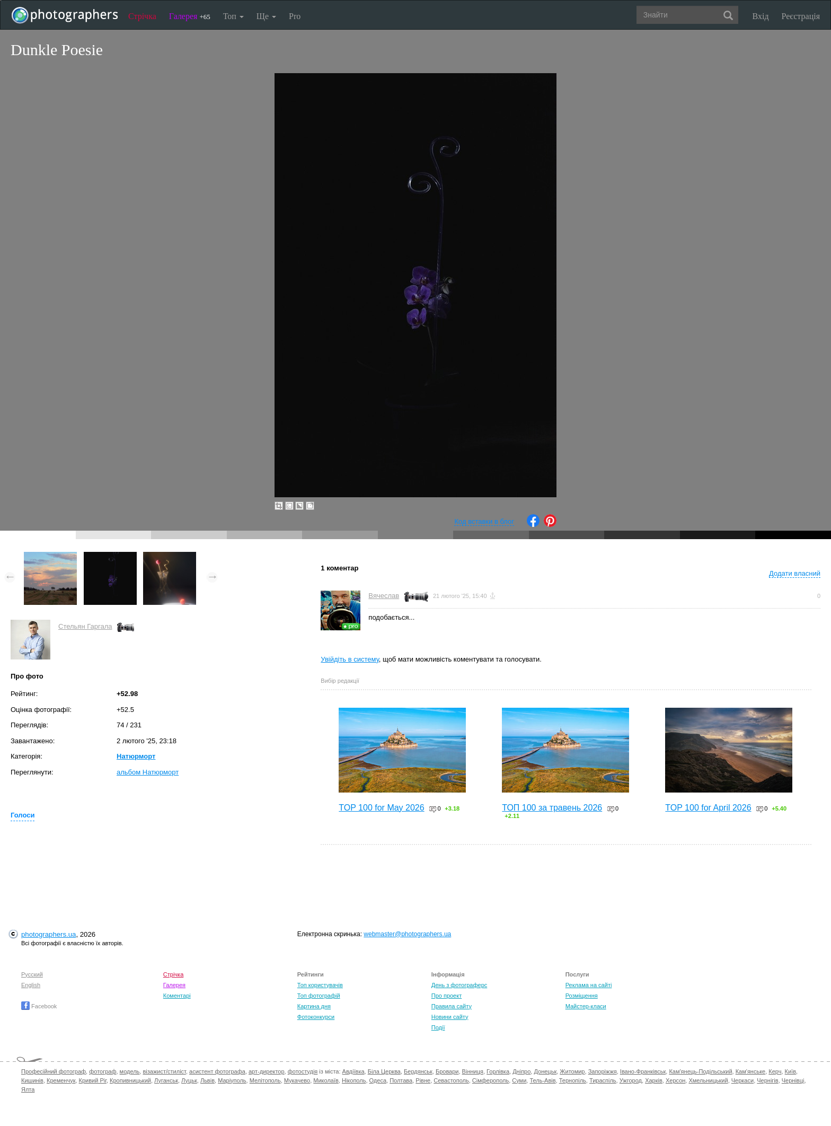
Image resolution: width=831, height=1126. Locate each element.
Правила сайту (451, 1006)
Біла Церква (384, 1071)
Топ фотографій (318, 995)
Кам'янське (751, 1071)
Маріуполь (232, 1080)
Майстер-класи (585, 1006)
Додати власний (794, 573)
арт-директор (267, 1071)
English (30, 985)
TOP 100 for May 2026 (381, 807)
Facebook (39, 1006)
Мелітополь (265, 1080)
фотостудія (303, 1071)
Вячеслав (383, 596)
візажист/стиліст (164, 1071)
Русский (32, 974)
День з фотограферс (459, 985)
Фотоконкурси (315, 1017)
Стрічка (142, 16)
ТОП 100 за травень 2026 (552, 807)
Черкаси (742, 1080)
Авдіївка (353, 1071)
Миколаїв (326, 1080)
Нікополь (354, 1080)
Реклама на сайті (588, 985)
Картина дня (314, 1006)
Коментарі (177, 995)
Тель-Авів (542, 1080)
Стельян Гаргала (85, 626)
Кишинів (32, 1080)
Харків (653, 1080)
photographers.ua (48, 934)
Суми (519, 1080)
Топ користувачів (320, 985)
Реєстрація (801, 16)
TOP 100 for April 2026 (708, 807)
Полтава (401, 1080)
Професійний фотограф (53, 1071)
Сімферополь (490, 1080)
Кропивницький (130, 1080)
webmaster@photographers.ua (407, 934)
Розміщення (581, 995)
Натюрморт (136, 756)
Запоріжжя (602, 1071)
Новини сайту (449, 1017)
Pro (294, 16)
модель (130, 1071)
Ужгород (631, 1080)
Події (438, 1027)
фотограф (102, 1071)
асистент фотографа (217, 1071)
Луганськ (166, 1080)
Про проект (446, 995)
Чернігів (767, 1080)
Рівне (422, 1080)
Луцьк (189, 1080)
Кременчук (61, 1080)
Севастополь (451, 1080)
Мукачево (297, 1080)
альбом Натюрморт (148, 772)
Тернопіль (572, 1080)
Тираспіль (602, 1080)
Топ (233, 16)
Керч (774, 1071)
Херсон (675, 1080)
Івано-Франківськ (643, 1071)
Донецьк (545, 1071)
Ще (266, 16)
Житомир (572, 1071)
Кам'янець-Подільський (700, 1071)
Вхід (761, 16)
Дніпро (521, 1071)
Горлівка (498, 1071)
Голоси (22, 815)
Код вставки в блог (484, 521)
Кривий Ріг (93, 1080)
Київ (790, 1071)
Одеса (377, 1080)
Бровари (447, 1071)
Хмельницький (708, 1080)
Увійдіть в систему (350, 659)
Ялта (27, 1089)
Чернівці (793, 1080)
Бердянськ (418, 1071)
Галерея (189, 16)
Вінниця (472, 1071)
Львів (207, 1080)
